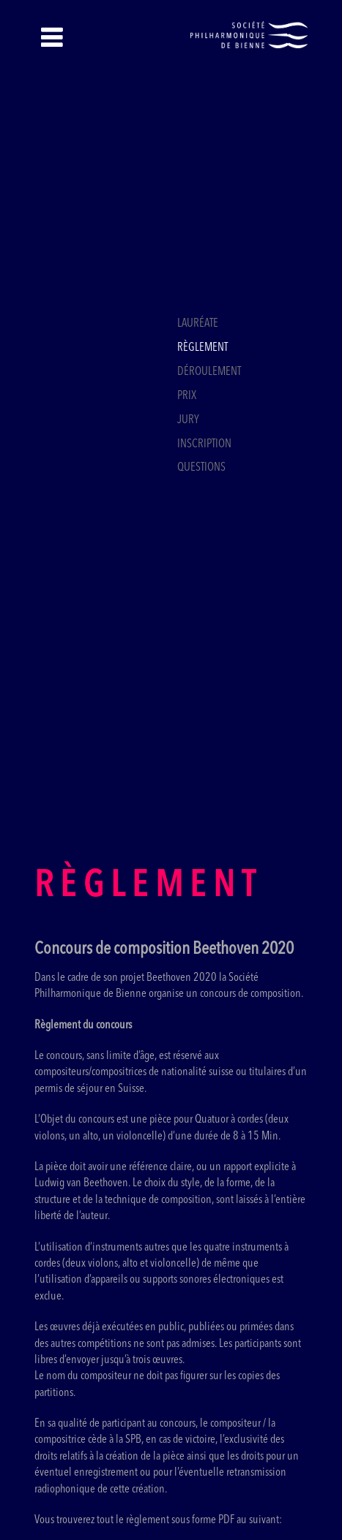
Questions (201, 468)
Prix (186, 396)
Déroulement (209, 372)
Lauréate (197, 324)
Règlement (202, 348)
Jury (188, 420)
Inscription (204, 444)
